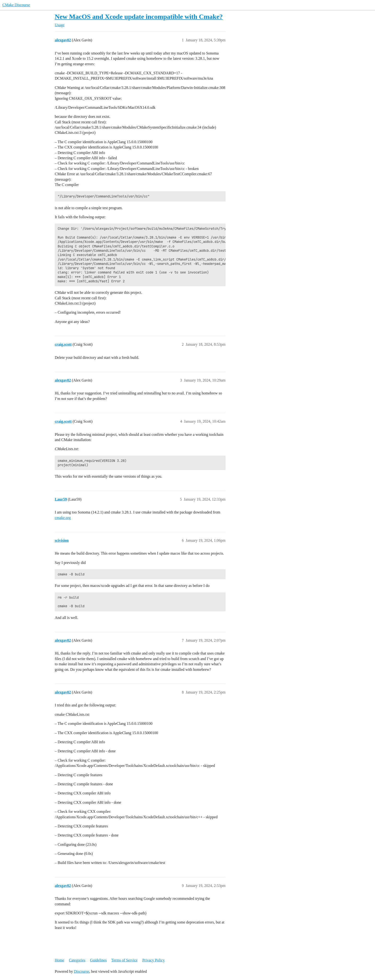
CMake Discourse (16, 5)
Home (59, 960)
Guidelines (98, 960)
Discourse (81, 971)
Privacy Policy (153, 960)
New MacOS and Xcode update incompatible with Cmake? (139, 16)
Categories (77, 960)
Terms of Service (124, 960)
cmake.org (63, 518)
